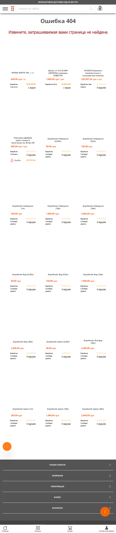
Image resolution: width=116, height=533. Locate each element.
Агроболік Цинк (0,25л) (58, 341)
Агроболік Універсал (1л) (22, 207)
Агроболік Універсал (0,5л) (93, 139)
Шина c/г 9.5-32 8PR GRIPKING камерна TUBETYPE (58, 73)
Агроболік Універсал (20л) (93, 207)
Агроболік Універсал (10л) (58, 207)
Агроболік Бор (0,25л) (23, 274)
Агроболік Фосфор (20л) (93, 341)
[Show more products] (7, 446)
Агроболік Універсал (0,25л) (58, 139)
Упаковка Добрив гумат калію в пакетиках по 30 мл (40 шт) (22, 142)
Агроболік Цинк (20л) (93, 409)
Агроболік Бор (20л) (23, 341)
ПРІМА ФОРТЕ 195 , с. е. (22, 72)
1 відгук (32, 88)
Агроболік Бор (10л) (93, 274)
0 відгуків (101, 88)
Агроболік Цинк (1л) (23, 409)
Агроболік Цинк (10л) (58, 409)
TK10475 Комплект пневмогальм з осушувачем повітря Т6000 (93, 74)
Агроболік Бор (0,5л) (58, 274)
